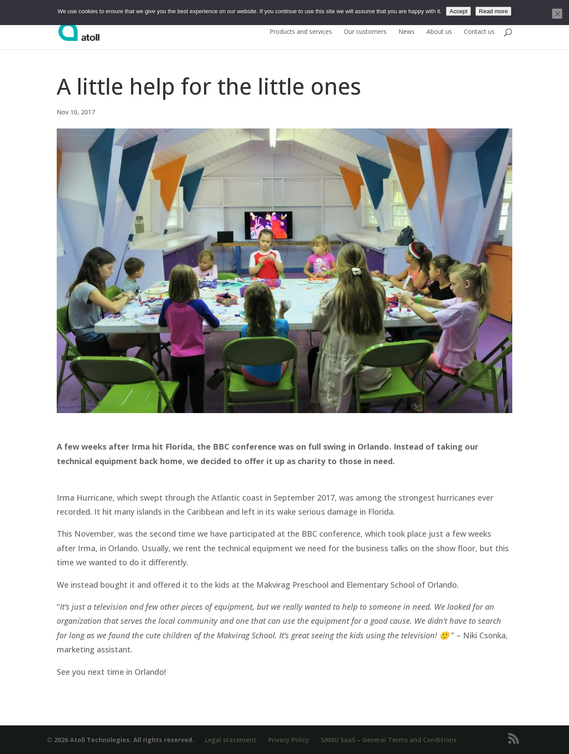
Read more (493, 11)
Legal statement (230, 740)
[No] (557, 13)
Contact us (479, 32)
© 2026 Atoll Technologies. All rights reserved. (120, 740)
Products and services (301, 32)
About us (439, 32)
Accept (458, 11)
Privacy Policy (288, 740)
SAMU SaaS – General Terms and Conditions (388, 740)
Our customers (365, 32)
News (406, 32)
